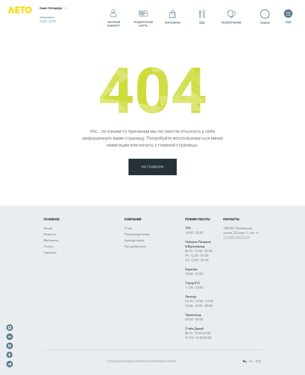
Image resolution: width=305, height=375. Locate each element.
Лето (25, 17)
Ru (245, 361)
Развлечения (231, 17)
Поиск (261, 17)
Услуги (49, 246)
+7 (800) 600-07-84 (236, 237)
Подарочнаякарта (143, 17)
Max (9, 327)
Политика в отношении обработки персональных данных (141, 360)
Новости (50, 234)
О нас (128, 228)
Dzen (9, 355)
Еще (288, 17)
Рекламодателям (137, 234)
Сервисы (50, 252)
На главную (152, 167)
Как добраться (135, 246)
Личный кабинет (113, 17)
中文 (258, 361)
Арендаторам (134, 240)
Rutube (9, 346)
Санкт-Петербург (65, 9)
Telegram (9, 364)
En (251, 361)
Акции (48, 228)
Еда (202, 17)
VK (9, 336)
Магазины (173, 17)
